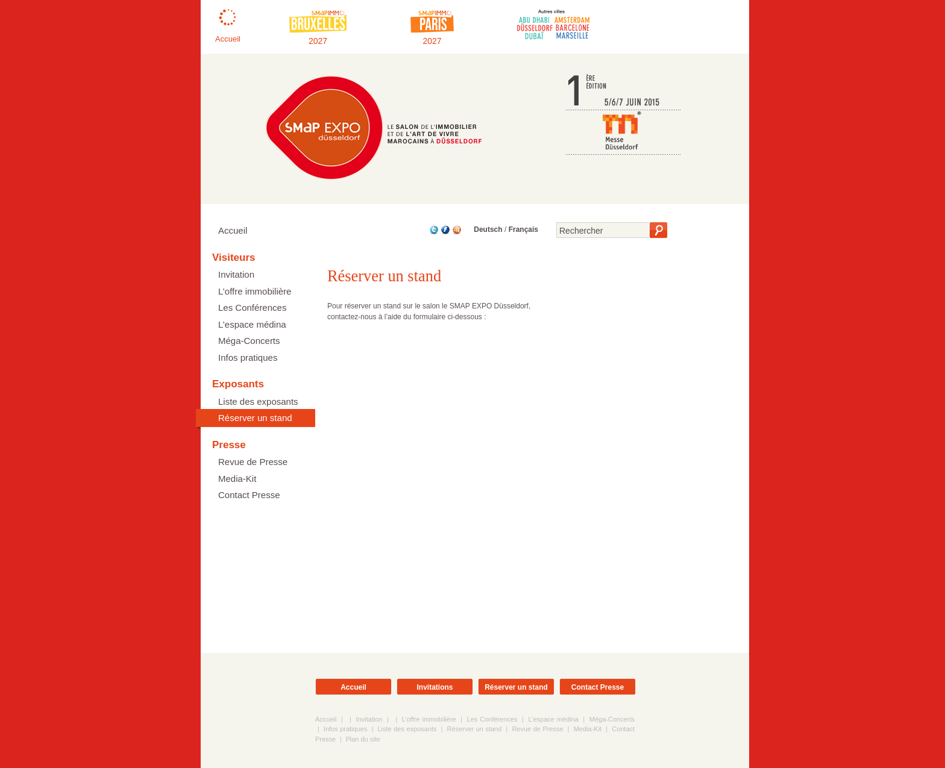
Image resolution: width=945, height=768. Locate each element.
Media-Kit (237, 478)
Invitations (434, 687)
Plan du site (362, 739)
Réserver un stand (255, 418)
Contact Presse (249, 495)
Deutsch (488, 229)
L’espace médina (252, 324)
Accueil (232, 230)
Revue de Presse (252, 462)
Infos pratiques (247, 357)
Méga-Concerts (249, 341)
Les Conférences (252, 307)
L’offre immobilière (254, 291)
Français (523, 229)
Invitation (236, 274)
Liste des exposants (258, 401)
